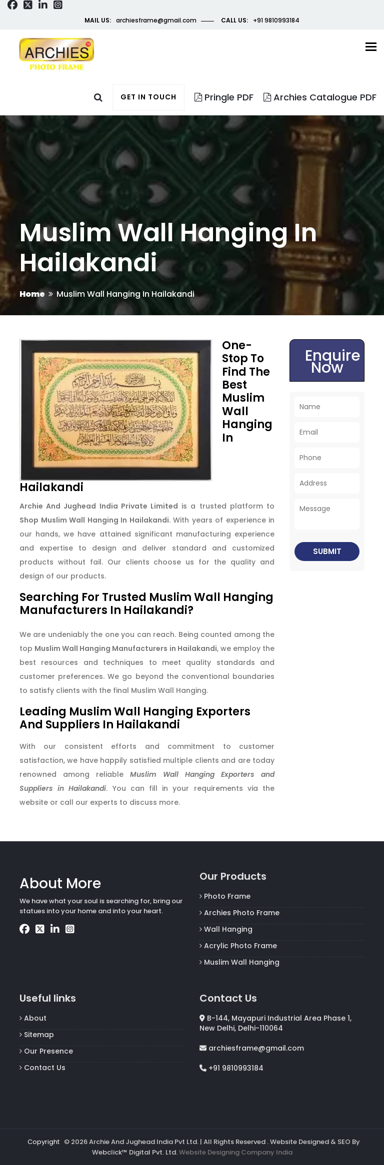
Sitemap (37, 1035)
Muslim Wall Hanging (240, 962)
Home (32, 294)
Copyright (44, 1142)
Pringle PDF (224, 97)
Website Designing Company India (235, 1152)
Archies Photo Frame (240, 913)
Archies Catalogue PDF (320, 97)
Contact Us (43, 1068)
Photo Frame (225, 896)
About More (60, 883)
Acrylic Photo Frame (238, 946)
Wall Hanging (226, 929)
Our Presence (46, 1051)
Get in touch (148, 97)
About (33, 1018)
